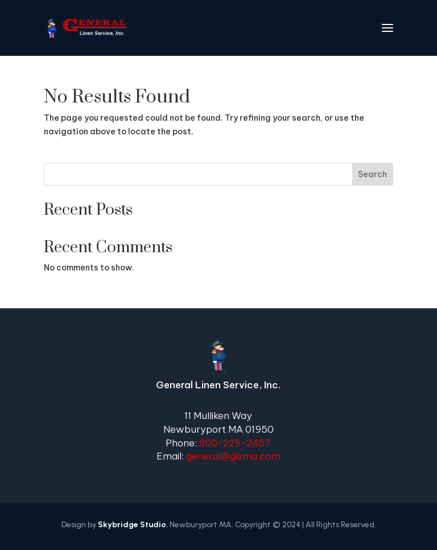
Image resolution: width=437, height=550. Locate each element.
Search (372, 174)
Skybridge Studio (132, 525)
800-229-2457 (235, 443)
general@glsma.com (233, 456)
